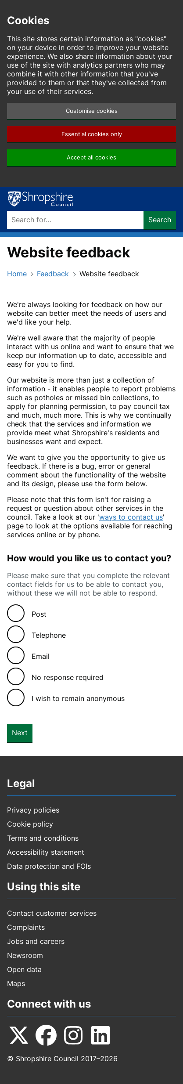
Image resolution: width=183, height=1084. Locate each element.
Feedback (53, 273)
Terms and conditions (43, 838)
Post (39, 614)
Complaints (26, 927)
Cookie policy (30, 824)
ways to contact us (131, 517)
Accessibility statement (45, 852)
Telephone (49, 635)
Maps (16, 983)
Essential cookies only (91, 134)
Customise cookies (92, 111)
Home (17, 273)
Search (159, 219)
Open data (24, 969)
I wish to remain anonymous (78, 698)
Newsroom (25, 955)
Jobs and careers (36, 941)
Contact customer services (52, 913)
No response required (68, 677)
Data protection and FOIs (49, 866)
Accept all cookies (91, 157)
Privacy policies (33, 810)
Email (41, 656)
